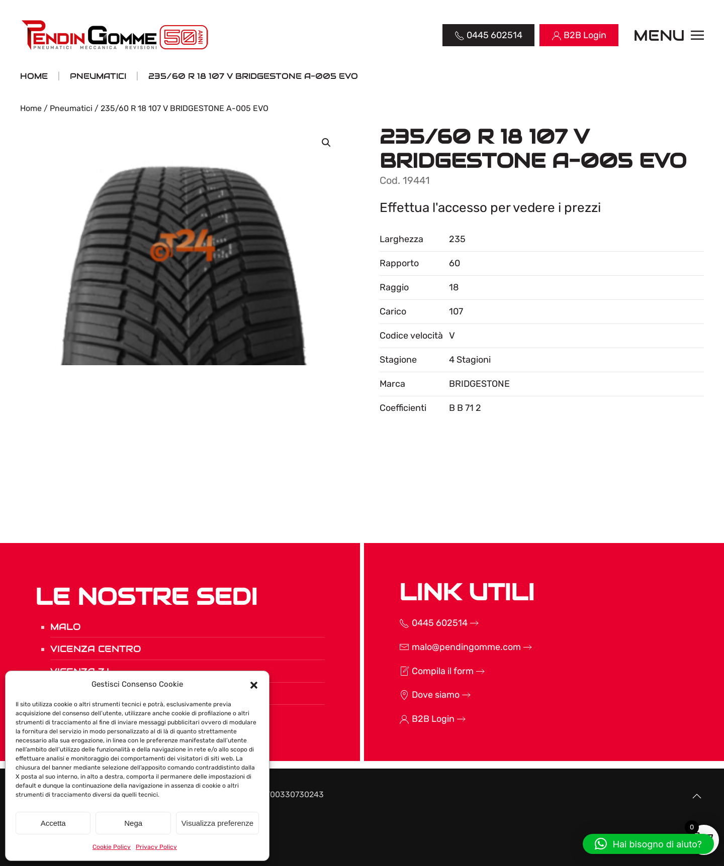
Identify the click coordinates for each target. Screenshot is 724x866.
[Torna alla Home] (116, 35)
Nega (133, 823)
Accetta (53, 823)
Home (31, 108)
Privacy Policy (156, 846)
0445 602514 (423, 622)
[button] (254, 684)
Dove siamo (419, 694)
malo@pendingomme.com (449, 647)
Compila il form (426, 671)
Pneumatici (71, 108)
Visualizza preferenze (217, 823)
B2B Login (416, 718)
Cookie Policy (112, 846)
